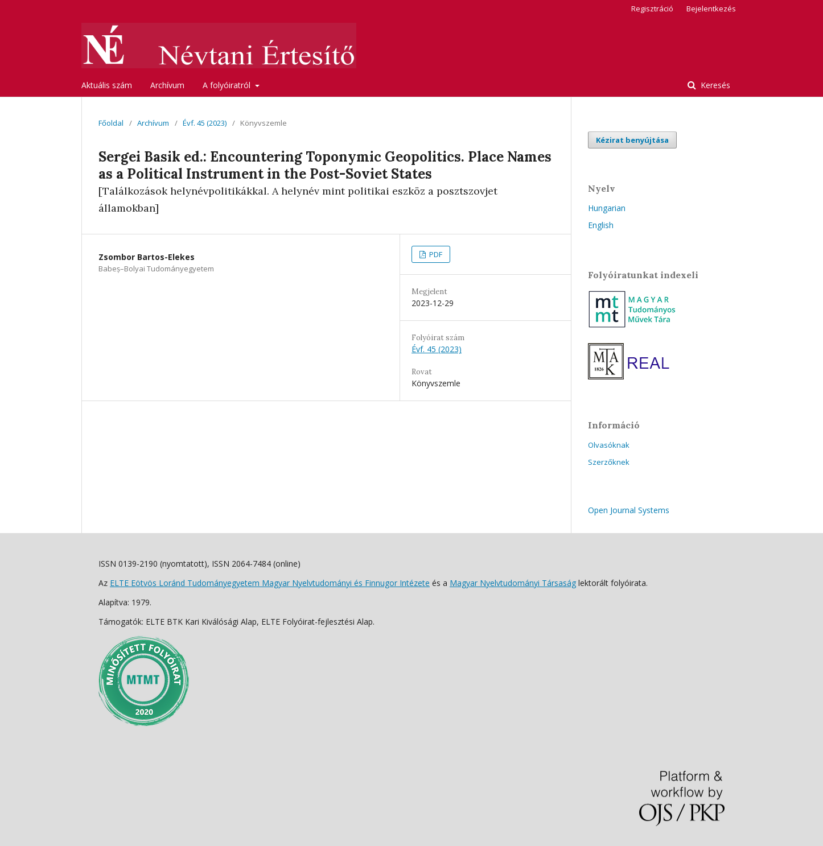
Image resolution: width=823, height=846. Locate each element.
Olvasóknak (608, 445)
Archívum (167, 85)
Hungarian (607, 208)
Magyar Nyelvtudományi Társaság (513, 582)
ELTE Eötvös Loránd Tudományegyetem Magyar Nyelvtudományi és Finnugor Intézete (270, 582)
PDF (434, 254)
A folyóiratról (228, 85)
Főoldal (111, 123)
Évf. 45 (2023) (205, 123)
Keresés (714, 85)
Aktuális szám (106, 85)
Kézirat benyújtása (632, 140)
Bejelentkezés (711, 8)
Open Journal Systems (628, 510)
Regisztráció (652, 8)
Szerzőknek (608, 462)
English (601, 225)
